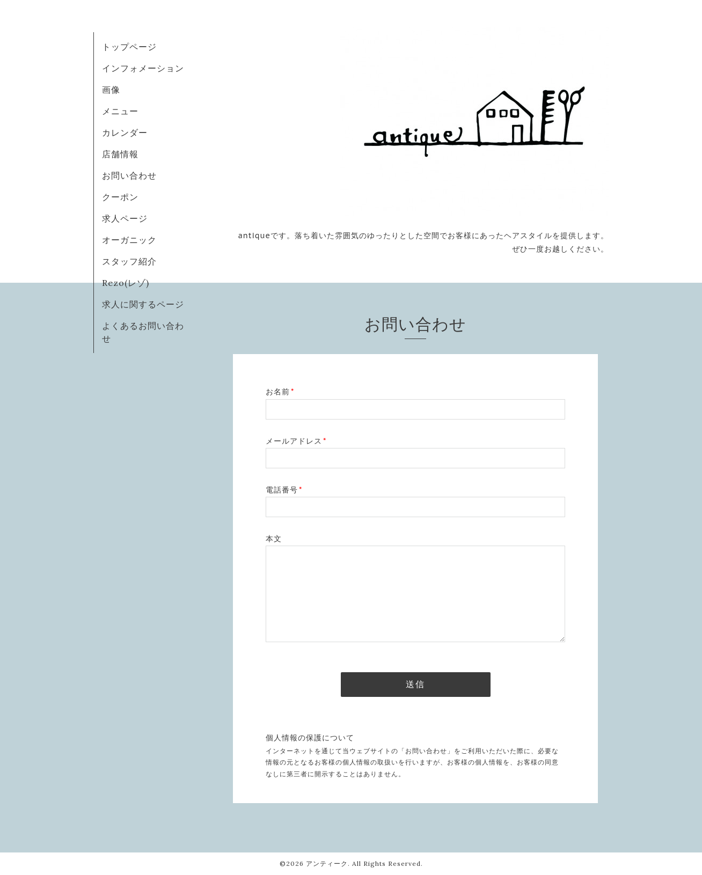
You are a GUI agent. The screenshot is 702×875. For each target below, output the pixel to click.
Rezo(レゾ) (125, 282)
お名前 (280, 391)
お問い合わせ (129, 175)
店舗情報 (120, 154)
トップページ (129, 46)
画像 (111, 89)
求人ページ (125, 218)
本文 (274, 538)
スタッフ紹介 (129, 261)
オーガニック (129, 239)
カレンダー (125, 132)
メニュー (120, 111)
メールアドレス (296, 441)
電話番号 (284, 490)
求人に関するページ (143, 304)
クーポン (120, 197)
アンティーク (327, 863)
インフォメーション (143, 68)
